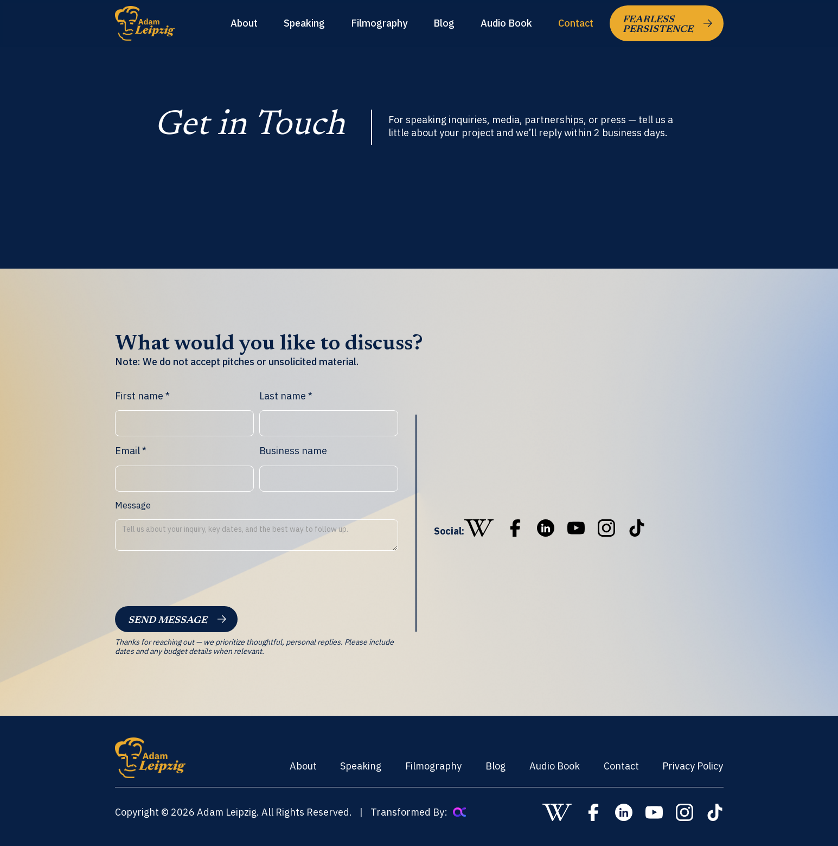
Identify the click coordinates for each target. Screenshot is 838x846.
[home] (145, 23)
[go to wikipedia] (479, 528)
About (244, 23)
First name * (142, 396)
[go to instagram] (606, 528)
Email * (130, 451)
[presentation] (197, 580)
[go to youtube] (576, 528)
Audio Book (506, 23)
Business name (293, 451)
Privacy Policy (692, 766)
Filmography (379, 23)
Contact (575, 23)
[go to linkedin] (545, 528)
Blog (444, 23)
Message (133, 505)
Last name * (285, 396)
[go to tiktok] (636, 528)
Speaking (304, 23)
